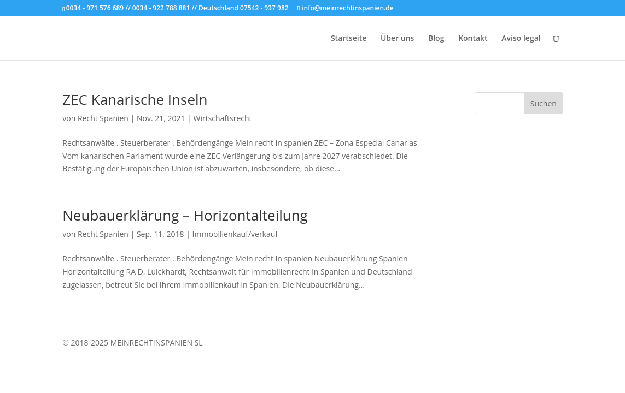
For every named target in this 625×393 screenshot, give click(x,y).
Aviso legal (520, 38)
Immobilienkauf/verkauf (235, 234)
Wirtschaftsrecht (222, 118)
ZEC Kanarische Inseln (134, 99)
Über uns (397, 38)
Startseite (348, 38)
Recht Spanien (103, 118)
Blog (436, 38)
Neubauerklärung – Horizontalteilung (185, 215)
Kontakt (473, 38)
